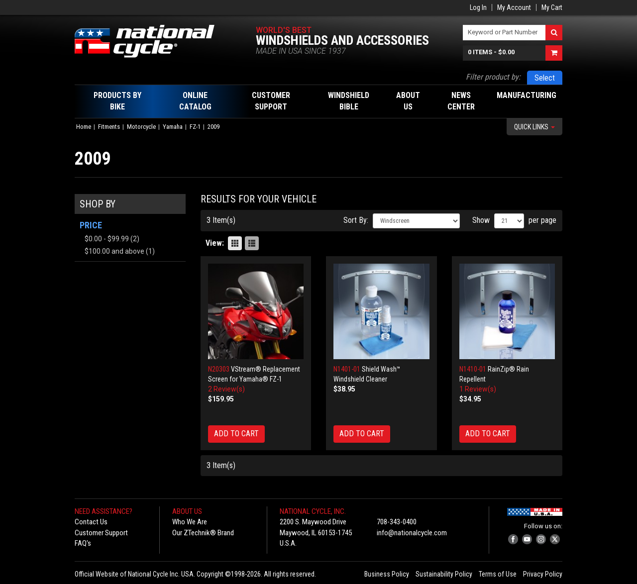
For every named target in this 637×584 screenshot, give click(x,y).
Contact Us (91, 521)
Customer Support (101, 532)
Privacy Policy (542, 574)
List (252, 243)
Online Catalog (195, 101)
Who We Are (189, 521)
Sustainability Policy (444, 574)
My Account (514, 7)
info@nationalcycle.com (412, 532)
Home (83, 126)
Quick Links (534, 127)
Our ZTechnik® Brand (203, 532)
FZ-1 (195, 126)
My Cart (551, 7)
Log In (478, 7)
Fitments (109, 126)
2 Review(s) (226, 389)
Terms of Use (498, 574)
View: (215, 243)
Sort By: (355, 220)
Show (481, 220)
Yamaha (173, 126)
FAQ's (83, 543)
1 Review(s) (477, 389)
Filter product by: (493, 77)
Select (544, 78)
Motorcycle (141, 126)
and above (114, 251)
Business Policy (386, 574)
